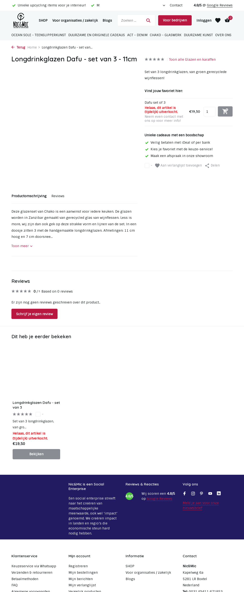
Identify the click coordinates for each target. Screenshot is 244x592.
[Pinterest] (202, 494)
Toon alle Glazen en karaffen (192, 59)
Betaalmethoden (24, 579)
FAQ (14, 585)
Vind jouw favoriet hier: (164, 91)
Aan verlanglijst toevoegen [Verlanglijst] (178, 165)
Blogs (107, 20)
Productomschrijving (29, 196)
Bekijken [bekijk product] (36, 454)
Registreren (78, 566)
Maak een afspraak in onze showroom (179, 156)
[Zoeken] (136, 20)
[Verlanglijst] (217, 20)
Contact (176, 5)
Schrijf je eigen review (34, 314)
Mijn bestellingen (83, 572)
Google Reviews (220, 5)
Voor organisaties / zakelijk (75, 20)
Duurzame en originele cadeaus (96, 35)
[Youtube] (210, 494)
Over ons (223, 35)
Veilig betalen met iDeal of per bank (177, 142)
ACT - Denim (137, 35)
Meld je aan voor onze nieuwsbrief (201, 505)
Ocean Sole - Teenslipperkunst (38, 35)
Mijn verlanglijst (82, 585)
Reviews (57, 196)
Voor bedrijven (175, 20)
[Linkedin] (219, 494)
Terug (18, 47)
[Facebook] (184, 494)
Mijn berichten (80, 579)
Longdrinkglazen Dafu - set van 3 (36, 405)
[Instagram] (193, 494)
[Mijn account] (203, 20)
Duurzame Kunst (198, 35)
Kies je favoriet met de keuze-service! (179, 149)
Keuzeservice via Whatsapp (33, 566)
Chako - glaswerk (165, 35)
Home (33, 47)
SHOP (43, 20)
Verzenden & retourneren (31, 572)
